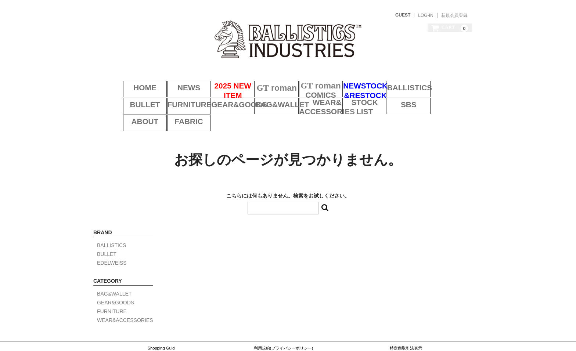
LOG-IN (425, 15)
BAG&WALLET (219, 99)
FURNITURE (127, 99)
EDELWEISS (112, 235)
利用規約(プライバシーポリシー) (283, 320)
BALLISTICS (403, 80)
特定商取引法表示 (406, 320)
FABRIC (448, 99)
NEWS (173, 80)
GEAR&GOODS (173, 99)
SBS (357, 99)
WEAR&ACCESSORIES (265, 98)
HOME (127, 80)
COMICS (310, 80)
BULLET (449, 80)
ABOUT (403, 99)
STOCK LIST (311, 99)
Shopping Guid (160, 320)
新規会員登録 (454, 15)
